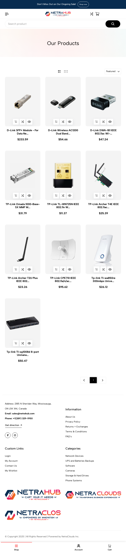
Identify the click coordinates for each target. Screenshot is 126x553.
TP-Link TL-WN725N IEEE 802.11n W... (63, 206)
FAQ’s (68, 439)
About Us (70, 419)
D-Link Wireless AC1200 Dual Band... (63, 132)
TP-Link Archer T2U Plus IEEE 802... (23, 281)
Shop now (83, 4)
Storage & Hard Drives (77, 478)
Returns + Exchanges (76, 429)
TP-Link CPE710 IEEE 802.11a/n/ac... (63, 281)
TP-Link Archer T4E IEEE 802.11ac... (103, 206)
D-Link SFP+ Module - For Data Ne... (22, 132)
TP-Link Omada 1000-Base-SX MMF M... (23, 206)
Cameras (70, 473)
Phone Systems (73, 483)
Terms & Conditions (76, 434)
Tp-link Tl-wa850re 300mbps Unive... (103, 281)
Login (8, 458)
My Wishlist (11, 473)
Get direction (13, 427)
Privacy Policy (72, 424)
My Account (11, 463)
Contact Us (11, 468)
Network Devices (74, 458)
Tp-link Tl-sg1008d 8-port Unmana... (23, 355)
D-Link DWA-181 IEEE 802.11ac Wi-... (103, 132)
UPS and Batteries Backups (79, 463)
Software (70, 468)
